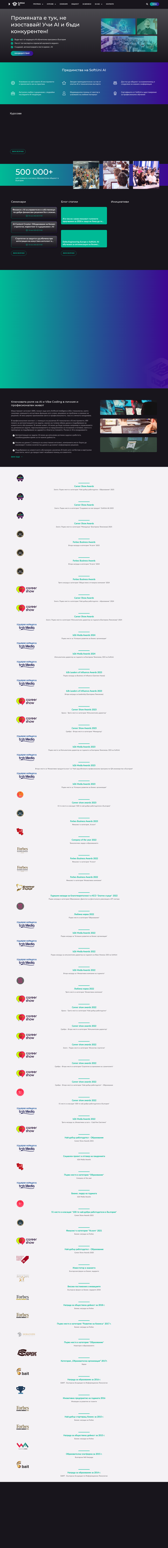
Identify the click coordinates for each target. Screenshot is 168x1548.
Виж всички (18, 151)
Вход (154, 4)
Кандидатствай (22, 53)
